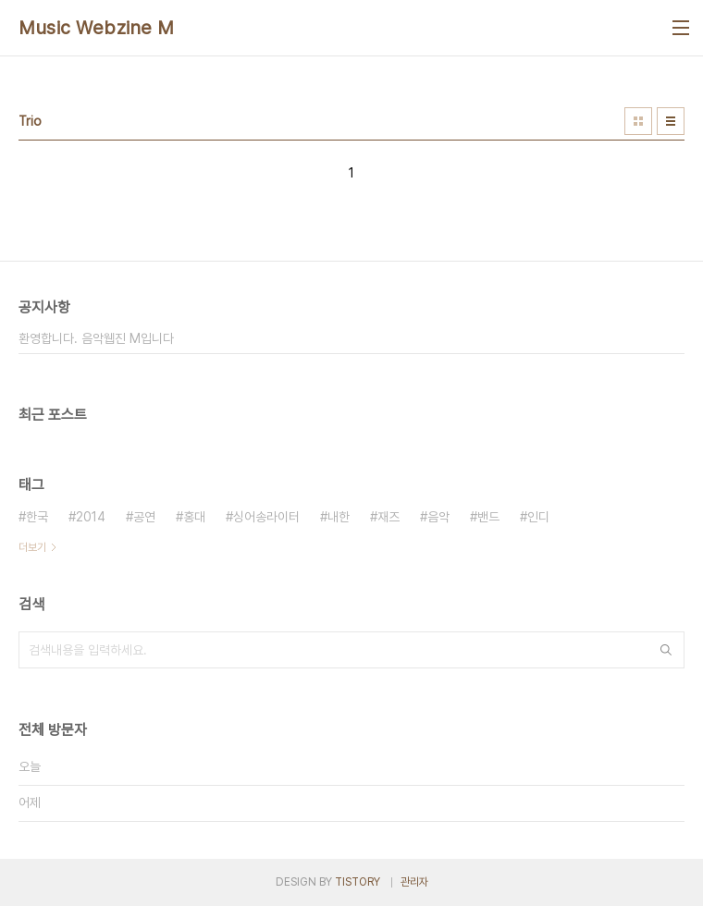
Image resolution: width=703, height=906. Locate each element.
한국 (37, 516)
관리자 (414, 881)
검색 (666, 649)
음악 (438, 516)
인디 (538, 516)
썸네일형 (638, 121)
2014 (90, 516)
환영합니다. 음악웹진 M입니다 (96, 338)
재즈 (388, 516)
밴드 (488, 516)
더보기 (32, 547)
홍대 (194, 516)
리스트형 (670, 121)
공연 (144, 516)
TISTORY (357, 881)
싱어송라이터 (266, 516)
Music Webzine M (96, 27)
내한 (338, 516)
